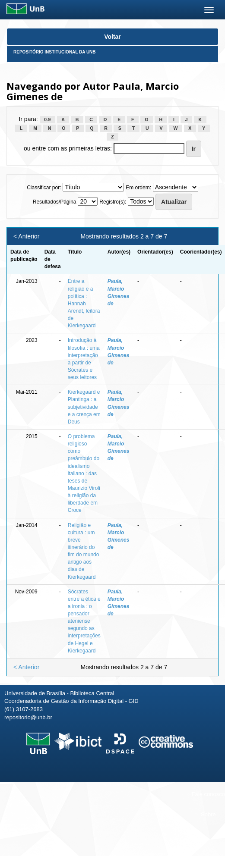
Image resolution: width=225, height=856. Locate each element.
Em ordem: (138, 188)
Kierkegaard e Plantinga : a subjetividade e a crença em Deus (84, 407)
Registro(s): (112, 202)
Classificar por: (44, 188)
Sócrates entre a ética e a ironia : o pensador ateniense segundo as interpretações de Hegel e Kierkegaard (84, 621)
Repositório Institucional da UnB (54, 52)
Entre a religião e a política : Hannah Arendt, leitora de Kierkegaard (84, 303)
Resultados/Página (54, 202)
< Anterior (26, 236)
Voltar (112, 36)
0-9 (47, 119)
